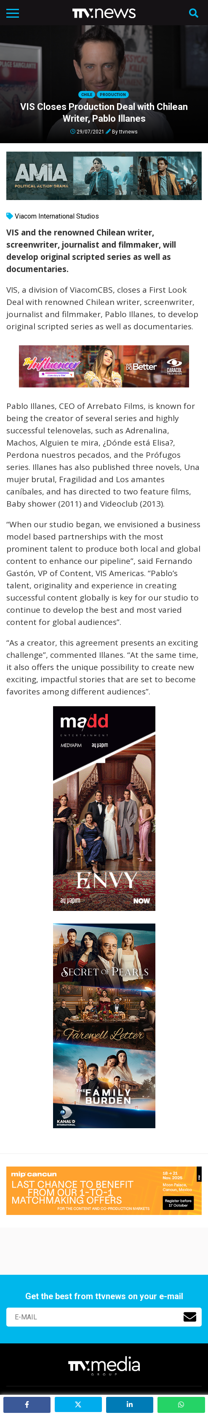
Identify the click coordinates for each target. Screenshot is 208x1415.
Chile (86, 95)
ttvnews (128, 131)
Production (113, 95)
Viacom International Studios (57, 216)
